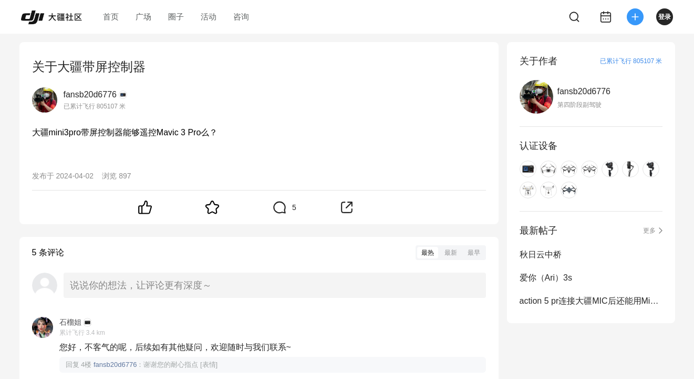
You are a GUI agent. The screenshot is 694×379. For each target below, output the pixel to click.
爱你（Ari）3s (546, 277)
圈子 (176, 16)
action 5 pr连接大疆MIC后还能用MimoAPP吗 (591, 300)
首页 (111, 16)
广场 (143, 16)
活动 (208, 16)
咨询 (241, 16)
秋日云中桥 (541, 254)
